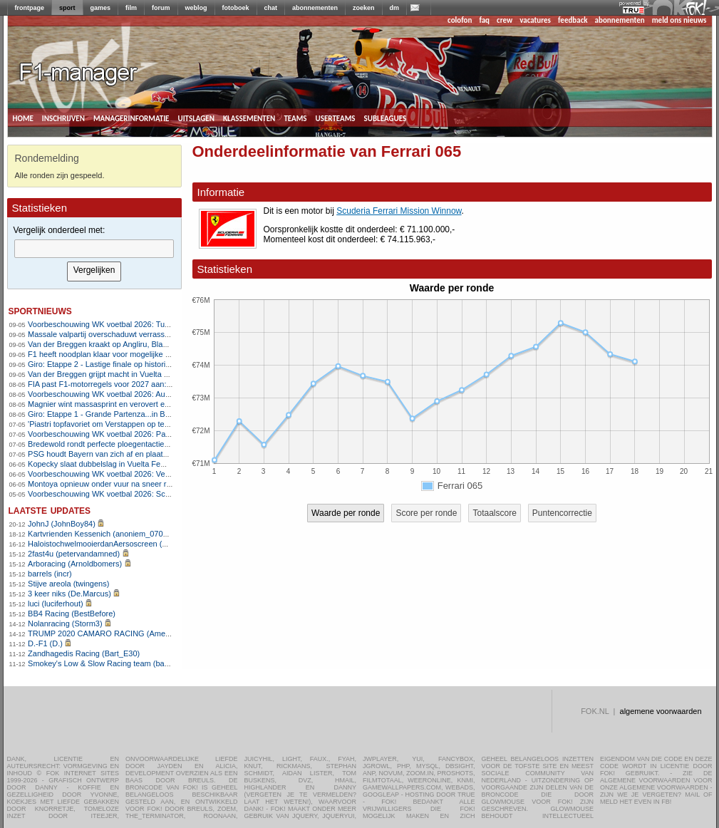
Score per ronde (426, 513)
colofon (460, 20)
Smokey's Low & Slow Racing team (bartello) (106, 663)
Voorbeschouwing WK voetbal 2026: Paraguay (109, 434)
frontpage (30, 7)
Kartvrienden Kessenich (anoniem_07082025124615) (121, 533)
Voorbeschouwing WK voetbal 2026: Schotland (109, 494)
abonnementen (315, 7)
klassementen (249, 117)
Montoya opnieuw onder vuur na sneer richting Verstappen (129, 484)
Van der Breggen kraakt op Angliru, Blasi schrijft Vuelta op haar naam (148, 344)
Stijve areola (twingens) (68, 583)
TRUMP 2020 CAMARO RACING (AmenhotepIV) (114, 633)
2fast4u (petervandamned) (74, 553)
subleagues (385, 117)
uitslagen (195, 117)
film (131, 7)
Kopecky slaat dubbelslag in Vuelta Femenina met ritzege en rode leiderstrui (160, 464)
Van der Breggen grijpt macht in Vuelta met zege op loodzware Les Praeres (158, 374)
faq (484, 20)
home (23, 117)
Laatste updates (50, 510)
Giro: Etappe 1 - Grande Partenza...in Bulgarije (109, 414)
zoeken (364, 7)
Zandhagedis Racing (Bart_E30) (84, 653)
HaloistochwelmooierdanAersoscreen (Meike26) (111, 543)
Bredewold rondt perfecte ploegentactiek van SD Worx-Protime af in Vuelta (157, 444)
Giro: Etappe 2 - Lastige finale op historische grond (116, 364)
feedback (572, 20)
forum (161, 7)
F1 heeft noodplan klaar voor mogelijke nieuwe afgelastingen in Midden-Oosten (165, 354)
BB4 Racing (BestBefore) (71, 613)
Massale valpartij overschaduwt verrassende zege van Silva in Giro (144, 334)
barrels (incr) (50, 573)
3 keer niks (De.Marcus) (69, 593)
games (100, 7)
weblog (196, 7)
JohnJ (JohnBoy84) (61, 523)
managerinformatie (131, 117)
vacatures (535, 20)
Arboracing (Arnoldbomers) (75, 563)
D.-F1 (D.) (45, 643)
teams (295, 117)
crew (504, 20)
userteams (336, 117)
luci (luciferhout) (55, 603)
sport (67, 7)
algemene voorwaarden (661, 711)
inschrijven (63, 117)
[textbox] (94, 248)
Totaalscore (494, 513)
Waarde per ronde (345, 513)
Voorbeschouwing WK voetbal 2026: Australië (107, 394)
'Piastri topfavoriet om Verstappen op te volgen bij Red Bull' (130, 424)
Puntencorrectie (562, 513)
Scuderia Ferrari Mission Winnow (398, 211)
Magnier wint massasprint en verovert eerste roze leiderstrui (132, 404)
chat (271, 7)
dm (395, 7)
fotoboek (235, 7)
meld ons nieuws (679, 20)
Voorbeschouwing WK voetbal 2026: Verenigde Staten (122, 474)
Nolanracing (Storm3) (65, 623)
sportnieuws (40, 310)
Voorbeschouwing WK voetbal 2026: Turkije (103, 324)
